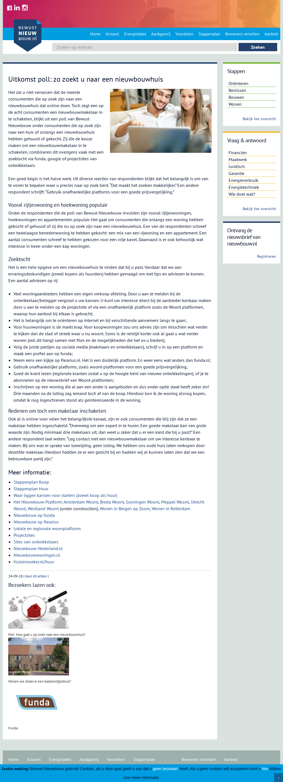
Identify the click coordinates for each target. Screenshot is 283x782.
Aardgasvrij (161, 34)
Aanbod (271, 34)
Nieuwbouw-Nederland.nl (38, 548)
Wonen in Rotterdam (171, 508)
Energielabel (135, 34)
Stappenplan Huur (31, 488)
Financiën (238, 152)
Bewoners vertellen (242, 34)
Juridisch (237, 166)
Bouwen (236, 97)
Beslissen (237, 90)
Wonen (235, 104)
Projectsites (24, 535)
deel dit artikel (36, 576)
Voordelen (184, 34)
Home (95, 34)
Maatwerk (238, 159)
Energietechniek (244, 187)
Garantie (236, 173)
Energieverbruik (243, 180)
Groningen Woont (142, 502)
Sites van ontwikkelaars (36, 541)
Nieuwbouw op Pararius (36, 522)
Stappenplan (209, 34)
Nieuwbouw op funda (34, 515)
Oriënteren (238, 83)
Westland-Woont (43, 508)
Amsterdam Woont (81, 502)
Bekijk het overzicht (259, 118)
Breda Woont (112, 502)
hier (265, 768)
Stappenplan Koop (31, 482)
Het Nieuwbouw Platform (38, 502)
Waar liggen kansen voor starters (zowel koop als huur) (65, 495)
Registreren (266, 256)
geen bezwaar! (165, 768)
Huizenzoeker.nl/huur (34, 561)
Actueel (112, 34)
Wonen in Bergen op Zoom (125, 508)
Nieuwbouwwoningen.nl (37, 555)
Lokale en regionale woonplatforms (47, 528)
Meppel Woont (175, 502)
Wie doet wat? (242, 194)
